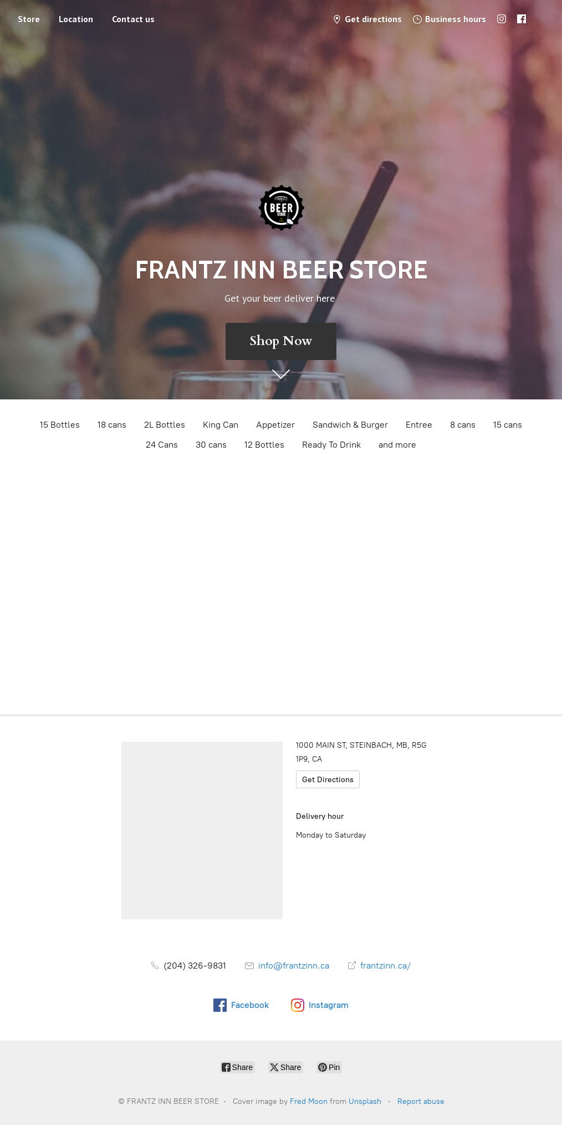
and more (397, 444)
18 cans (112, 424)
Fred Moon (309, 1101)
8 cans (463, 424)
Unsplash (365, 1101)
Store (29, 18)
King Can (220, 424)
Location (76, 18)
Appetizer (275, 424)
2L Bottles (164, 424)
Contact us (133, 18)
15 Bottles (60, 424)
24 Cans (162, 444)
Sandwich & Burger (350, 424)
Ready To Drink (331, 444)
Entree (419, 424)
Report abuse (421, 1101)
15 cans (507, 424)
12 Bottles (264, 444)
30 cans (211, 444)
